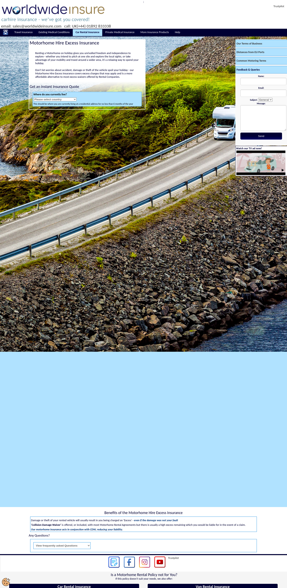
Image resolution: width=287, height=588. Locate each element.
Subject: (253, 99)
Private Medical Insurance (120, 32)
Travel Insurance (23, 32)
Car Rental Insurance (87, 32)
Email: (261, 88)
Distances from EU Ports (250, 52)
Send (261, 136)
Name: (261, 76)
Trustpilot (278, 6)
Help (177, 32)
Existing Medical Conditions (54, 32)
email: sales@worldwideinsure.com (31, 26)
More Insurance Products (155, 32)
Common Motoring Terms (251, 60)
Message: (261, 103)
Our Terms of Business (249, 43)
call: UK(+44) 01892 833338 (87, 26)
